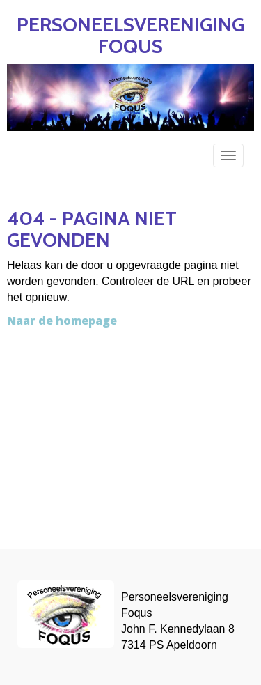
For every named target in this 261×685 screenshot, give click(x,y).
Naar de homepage (62, 320)
